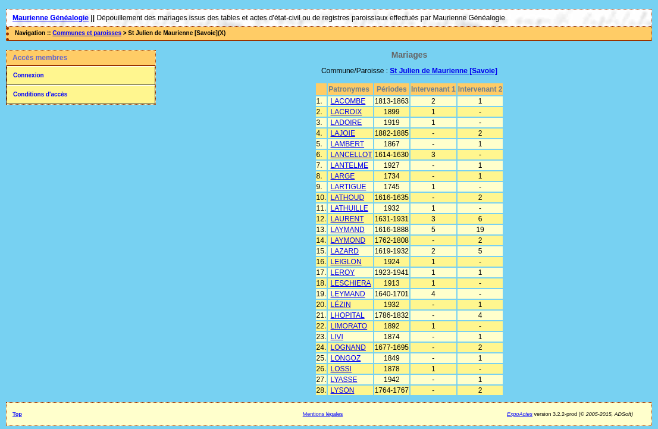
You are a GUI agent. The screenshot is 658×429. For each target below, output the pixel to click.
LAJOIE (343, 133)
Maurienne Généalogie (50, 18)
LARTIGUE (348, 187)
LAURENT (347, 219)
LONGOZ (346, 358)
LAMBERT (347, 144)
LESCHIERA (351, 283)
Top (17, 414)
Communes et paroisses (86, 33)
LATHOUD (347, 197)
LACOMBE (348, 101)
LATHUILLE (349, 208)
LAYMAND (348, 230)
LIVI (337, 337)
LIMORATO (349, 326)
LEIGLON (346, 262)
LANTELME (349, 165)
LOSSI (341, 369)
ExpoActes (519, 414)
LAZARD (345, 251)
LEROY (343, 272)
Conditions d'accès (40, 94)
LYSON (343, 390)
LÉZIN (341, 304)
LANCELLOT (351, 155)
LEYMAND (348, 294)
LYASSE (344, 379)
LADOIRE (346, 122)
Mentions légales (323, 414)
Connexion (28, 75)
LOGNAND (348, 347)
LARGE (343, 176)
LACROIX (346, 112)
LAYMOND (348, 240)
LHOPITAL (348, 315)
